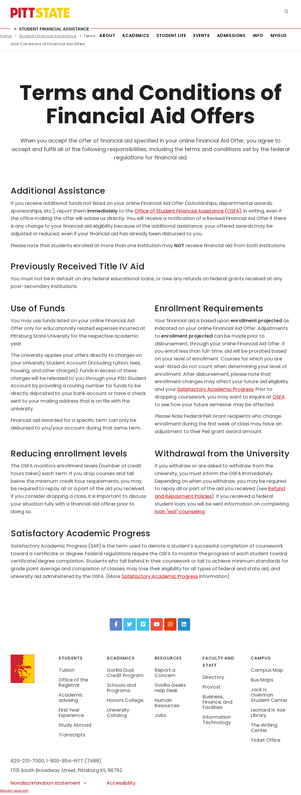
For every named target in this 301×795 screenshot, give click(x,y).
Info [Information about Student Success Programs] (258, 35)
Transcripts (72, 734)
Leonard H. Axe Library (268, 713)
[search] (286, 12)
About (107, 35)
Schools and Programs (121, 688)
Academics (135, 35)
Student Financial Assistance (51, 29)
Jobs (160, 715)
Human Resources (167, 703)
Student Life (171, 35)
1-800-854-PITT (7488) (73, 760)
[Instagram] (170, 624)
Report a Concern (165, 673)
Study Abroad (75, 725)
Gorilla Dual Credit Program (125, 673)
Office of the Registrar (73, 682)
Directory (213, 677)
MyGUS (279, 35)
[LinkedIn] (184, 624)
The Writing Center (264, 728)
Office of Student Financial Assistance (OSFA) (188, 211)
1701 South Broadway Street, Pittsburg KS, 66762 (66, 770)
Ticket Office (265, 740)
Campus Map (267, 670)
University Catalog (118, 713)
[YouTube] (156, 624)
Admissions (231, 35)
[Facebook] (116, 624)
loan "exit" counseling (180, 511)
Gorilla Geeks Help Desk (170, 688)
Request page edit (14, 790)
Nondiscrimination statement (49, 783)
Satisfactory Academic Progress (215, 389)
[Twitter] (129, 624)
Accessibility (121, 783)
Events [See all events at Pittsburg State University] (201, 35)
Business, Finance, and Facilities (217, 702)
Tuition (67, 670)
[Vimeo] (143, 624)
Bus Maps (262, 679)
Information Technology (217, 720)
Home (5, 35)
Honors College (125, 700)
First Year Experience (71, 713)
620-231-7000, (28, 760)
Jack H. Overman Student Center (269, 695)
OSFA (279, 397)
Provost (212, 687)
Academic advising (71, 698)
